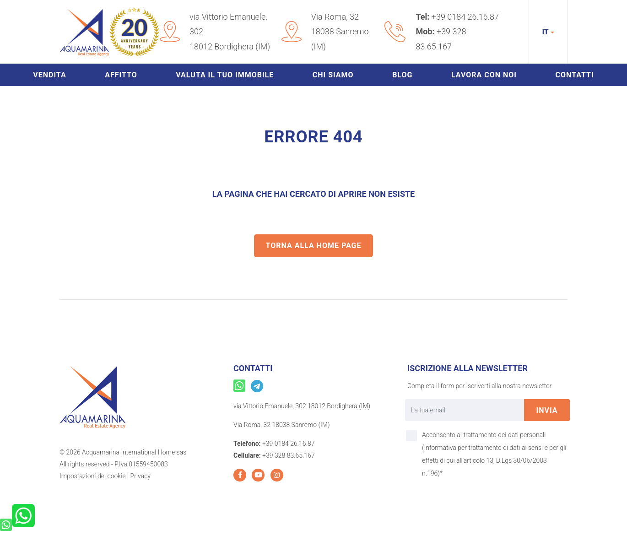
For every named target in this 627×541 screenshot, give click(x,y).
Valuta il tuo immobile (225, 74)
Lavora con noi (484, 74)
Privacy (140, 476)
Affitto (121, 74)
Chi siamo (333, 74)
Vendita (49, 74)
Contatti (575, 74)
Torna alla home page (314, 245)
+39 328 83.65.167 (288, 455)
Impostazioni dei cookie (92, 476)
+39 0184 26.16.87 (465, 17)
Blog (402, 74)
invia (547, 410)
